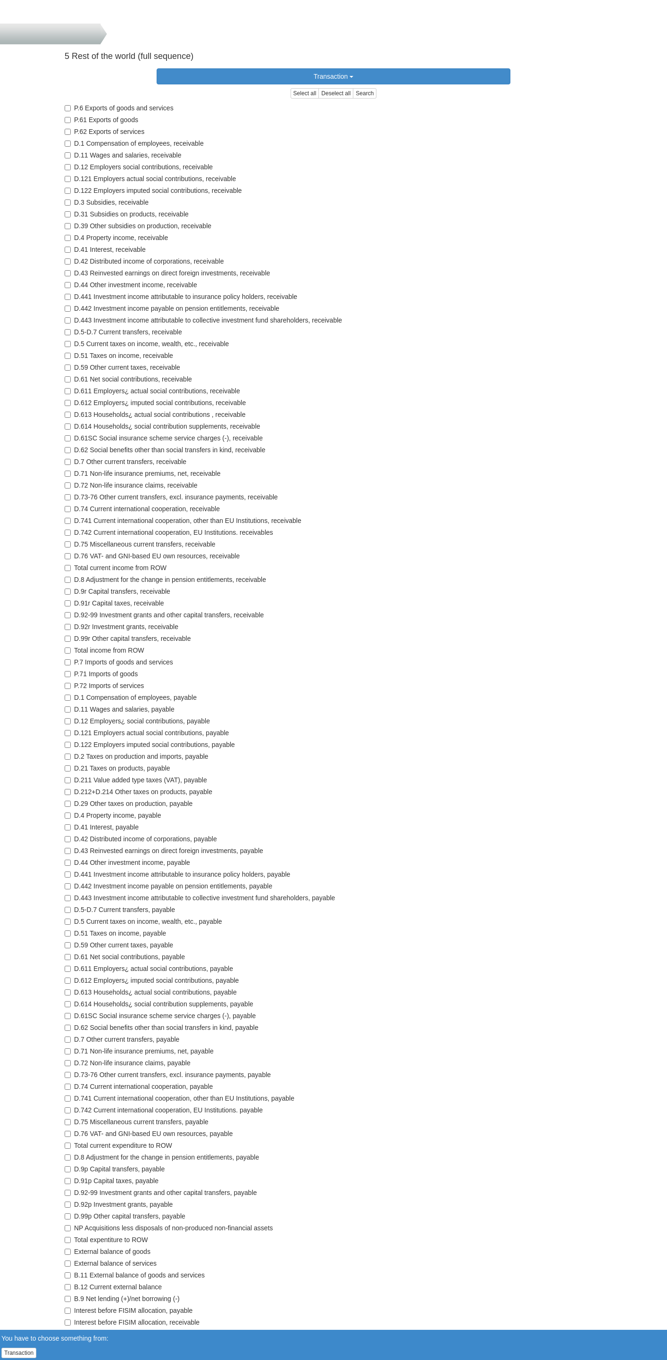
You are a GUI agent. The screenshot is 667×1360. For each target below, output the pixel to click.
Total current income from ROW (116, 568)
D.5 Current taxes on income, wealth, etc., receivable (147, 344)
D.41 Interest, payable (102, 827)
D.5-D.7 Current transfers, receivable (123, 332)
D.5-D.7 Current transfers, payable (120, 909)
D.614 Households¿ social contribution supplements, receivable (162, 426)
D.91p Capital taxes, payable (111, 1181)
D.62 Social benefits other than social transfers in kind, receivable (165, 450)
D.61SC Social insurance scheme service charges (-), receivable (164, 438)
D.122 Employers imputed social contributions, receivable (153, 190)
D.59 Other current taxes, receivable (122, 367)
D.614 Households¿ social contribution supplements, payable (159, 1004)
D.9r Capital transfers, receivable (117, 591)
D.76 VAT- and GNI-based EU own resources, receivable (152, 556)
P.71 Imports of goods (101, 674)
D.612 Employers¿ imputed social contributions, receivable (155, 402)
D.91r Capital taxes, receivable (114, 603)
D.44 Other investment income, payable (127, 862)
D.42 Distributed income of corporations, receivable (144, 261)
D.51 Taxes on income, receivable (119, 355)
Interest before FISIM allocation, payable (128, 1310)
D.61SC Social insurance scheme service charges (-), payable (160, 1016)
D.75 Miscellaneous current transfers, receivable (140, 544)
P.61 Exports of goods (101, 120)
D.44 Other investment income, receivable (131, 285)
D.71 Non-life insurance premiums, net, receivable (142, 473)
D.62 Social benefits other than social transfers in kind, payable (161, 1027)
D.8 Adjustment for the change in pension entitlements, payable (162, 1157)
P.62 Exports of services (104, 131)
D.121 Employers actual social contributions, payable (147, 733)
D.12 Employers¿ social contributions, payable (137, 721)
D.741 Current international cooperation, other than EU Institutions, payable (179, 1098)
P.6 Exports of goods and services (119, 108)
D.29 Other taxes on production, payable (128, 803)
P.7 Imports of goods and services (119, 662)
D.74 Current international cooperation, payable (139, 1086)
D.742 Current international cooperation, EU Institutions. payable (164, 1110)
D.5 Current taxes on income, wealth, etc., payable (143, 921)
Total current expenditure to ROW (118, 1145)
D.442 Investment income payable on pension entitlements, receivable (172, 308)
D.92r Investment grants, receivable (121, 626)
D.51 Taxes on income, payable (115, 933)
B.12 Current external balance (113, 1287)
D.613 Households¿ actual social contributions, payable (151, 992)
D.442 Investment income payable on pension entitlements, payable (168, 886)
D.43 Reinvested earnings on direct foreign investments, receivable (167, 273)
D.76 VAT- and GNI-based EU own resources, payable (149, 1133)
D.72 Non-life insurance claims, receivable (131, 485)
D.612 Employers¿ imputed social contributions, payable (152, 980)
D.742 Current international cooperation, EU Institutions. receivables (169, 532)
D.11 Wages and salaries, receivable (123, 155)
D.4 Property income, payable (113, 815)
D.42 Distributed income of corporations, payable (141, 839)
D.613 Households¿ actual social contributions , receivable (155, 414)
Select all (305, 93)
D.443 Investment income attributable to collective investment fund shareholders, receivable (203, 320)
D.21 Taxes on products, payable (117, 768)
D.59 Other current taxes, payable (119, 945)
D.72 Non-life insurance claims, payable (128, 1063)
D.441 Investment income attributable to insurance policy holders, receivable (181, 296)
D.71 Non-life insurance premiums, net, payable (139, 1051)
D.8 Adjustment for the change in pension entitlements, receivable (165, 579)
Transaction (334, 76)
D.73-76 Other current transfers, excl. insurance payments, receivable (171, 497)
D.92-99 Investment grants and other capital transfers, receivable (164, 615)
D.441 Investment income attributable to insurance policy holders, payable (177, 874)
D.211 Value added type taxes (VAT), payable (136, 780)
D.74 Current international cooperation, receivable (142, 509)
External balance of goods (107, 1251)
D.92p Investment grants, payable (119, 1204)
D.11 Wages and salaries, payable (120, 709)
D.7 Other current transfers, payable (122, 1039)
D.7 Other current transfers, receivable (125, 461)
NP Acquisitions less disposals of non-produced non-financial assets (169, 1228)
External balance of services (111, 1263)
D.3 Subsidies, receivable (107, 202)
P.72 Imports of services (104, 685)
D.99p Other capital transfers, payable (125, 1216)
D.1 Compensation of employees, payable (131, 697)
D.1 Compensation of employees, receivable (134, 143)
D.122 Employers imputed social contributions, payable (150, 744)
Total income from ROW (104, 650)
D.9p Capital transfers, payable (115, 1169)
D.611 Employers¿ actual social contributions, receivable (152, 391)
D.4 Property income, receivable (116, 237)
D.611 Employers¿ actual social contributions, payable (149, 968)
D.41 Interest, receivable (105, 249)
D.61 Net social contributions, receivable (128, 379)
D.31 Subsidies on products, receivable (127, 214)
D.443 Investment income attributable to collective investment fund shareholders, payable (200, 898)
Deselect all (335, 93)
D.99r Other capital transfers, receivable (128, 638)
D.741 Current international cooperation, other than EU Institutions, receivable (183, 520)
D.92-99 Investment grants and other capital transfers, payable (161, 1192)
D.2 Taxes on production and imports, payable (136, 756)
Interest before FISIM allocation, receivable (132, 1322)
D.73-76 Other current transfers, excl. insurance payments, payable (168, 1074)
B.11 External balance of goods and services (135, 1275)
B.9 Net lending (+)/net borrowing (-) (122, 1298)
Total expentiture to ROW (106, 1240)
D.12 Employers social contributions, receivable (139, 167)
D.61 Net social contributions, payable (125, 957)
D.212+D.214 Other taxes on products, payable (138, 792)
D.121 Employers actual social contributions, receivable (150, 178)
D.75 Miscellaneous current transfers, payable (136, 1122)
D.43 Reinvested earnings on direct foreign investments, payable (164, 850)
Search (365, 93)
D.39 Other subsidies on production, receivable (138, 226)
